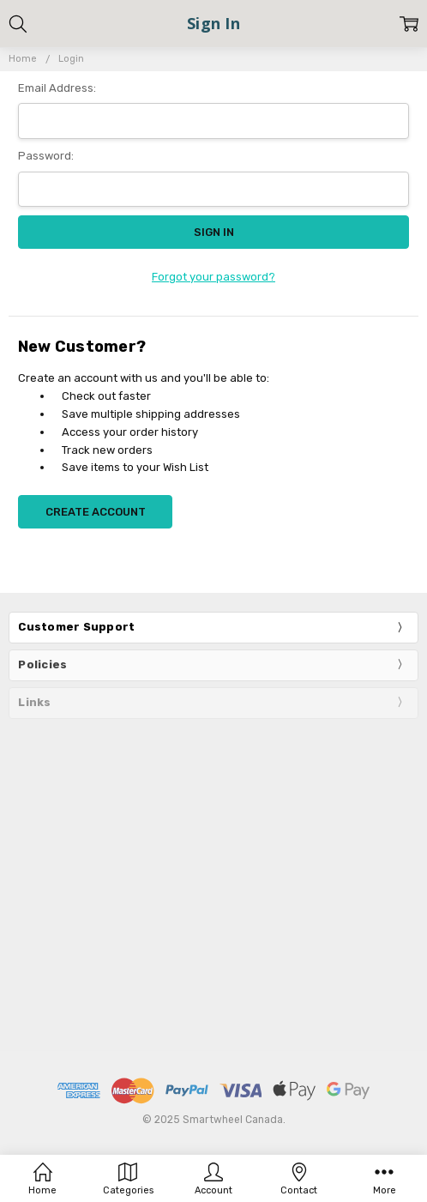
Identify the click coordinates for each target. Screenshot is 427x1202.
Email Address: (57, 88)
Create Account (95, 511)
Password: (46, 155)
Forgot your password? (213, 276)
